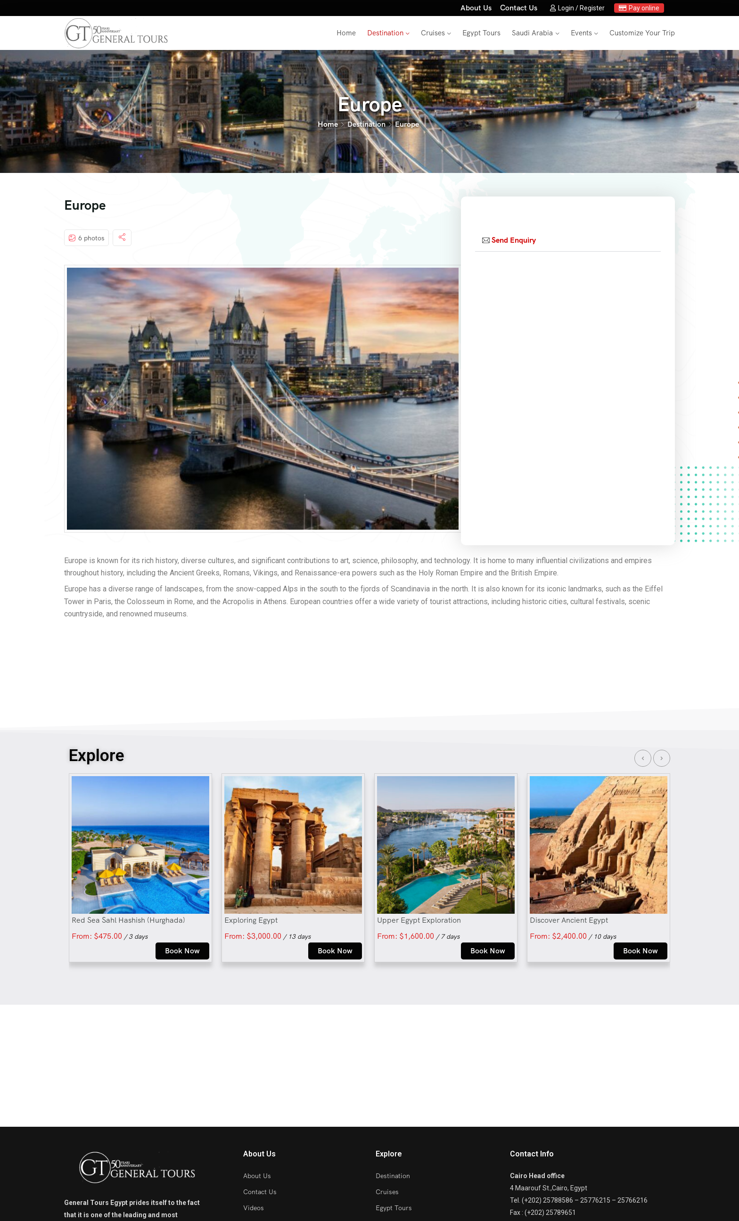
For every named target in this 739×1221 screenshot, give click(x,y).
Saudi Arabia (532, 33)
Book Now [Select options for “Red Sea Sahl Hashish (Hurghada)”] (182, 951)
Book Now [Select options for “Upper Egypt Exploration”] (487, 951)
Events (581, 33)
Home (346, 33)
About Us (476, 8)
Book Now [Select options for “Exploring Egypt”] (335, 951)
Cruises (433, 33)
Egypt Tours (481, 33)
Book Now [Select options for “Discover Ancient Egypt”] (640, 951)
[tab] (568, 240)
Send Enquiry (514, 240)
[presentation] (642, 758)
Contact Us (518, 8)
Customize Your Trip (642, 33)
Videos (253, 1208)
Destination (385, 33)
